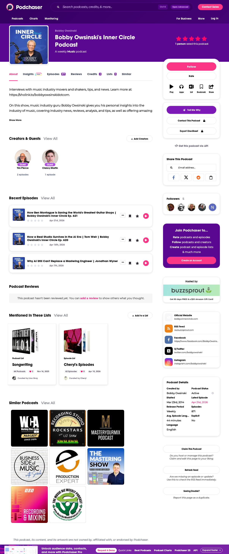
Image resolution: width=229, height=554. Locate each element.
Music (71, 51)
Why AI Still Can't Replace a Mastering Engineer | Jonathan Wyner (72, 261)
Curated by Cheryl (77, 378)
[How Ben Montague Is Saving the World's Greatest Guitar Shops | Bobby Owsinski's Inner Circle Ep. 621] (19, 215)
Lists (112, 74)
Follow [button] (191, 66)
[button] (18, 18)
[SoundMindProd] (14, 378)
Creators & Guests (25, 138)
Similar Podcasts (23, 403)
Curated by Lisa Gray (28, 378)
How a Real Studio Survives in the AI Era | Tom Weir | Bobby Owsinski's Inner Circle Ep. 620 (68, 238)
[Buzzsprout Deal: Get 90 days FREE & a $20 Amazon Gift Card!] (191, 292)
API (195, 550)
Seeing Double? (192, 491)
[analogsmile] (170, 207)
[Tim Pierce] (23, 157)
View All (50, 139)
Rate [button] (191, 76)
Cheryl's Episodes (79, 365)
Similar (126, 74)
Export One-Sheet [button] (191, 131)
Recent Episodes (23, 198)
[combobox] (122, 7)
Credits (94, 74)
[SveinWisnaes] (191, 207)
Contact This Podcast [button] (191, 120)
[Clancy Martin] (50, 157)
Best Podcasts (142, 550)
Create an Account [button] (191, 260)
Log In (214, 18)
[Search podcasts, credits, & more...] (109, 7)
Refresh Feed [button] (191, 470)
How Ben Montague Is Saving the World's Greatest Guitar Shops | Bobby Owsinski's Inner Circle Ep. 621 (71, 214)
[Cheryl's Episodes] (77, 341)
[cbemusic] (66, 378)
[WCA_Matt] (181, 207)
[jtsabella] (202, 207)
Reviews (76, 74)
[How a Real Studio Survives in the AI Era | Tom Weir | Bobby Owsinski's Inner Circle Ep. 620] (19, 239)
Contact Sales (210, 7)
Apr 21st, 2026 (199, 402)
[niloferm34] (212, 207)
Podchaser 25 (182, 550)
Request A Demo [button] (106, 550)
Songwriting (22, 365)
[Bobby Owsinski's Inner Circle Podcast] (29, 45)
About (13, 74)
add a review (89, 298)
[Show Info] (213, 393)
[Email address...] (191, 167)
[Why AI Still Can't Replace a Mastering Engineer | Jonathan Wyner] (19, 263)
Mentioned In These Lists (30, 315)
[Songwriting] (25, 341)
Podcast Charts (163, 550)
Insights (32, 74)
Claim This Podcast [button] (192, 449)
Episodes (56, 74)
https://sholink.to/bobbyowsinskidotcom (39, 95)
